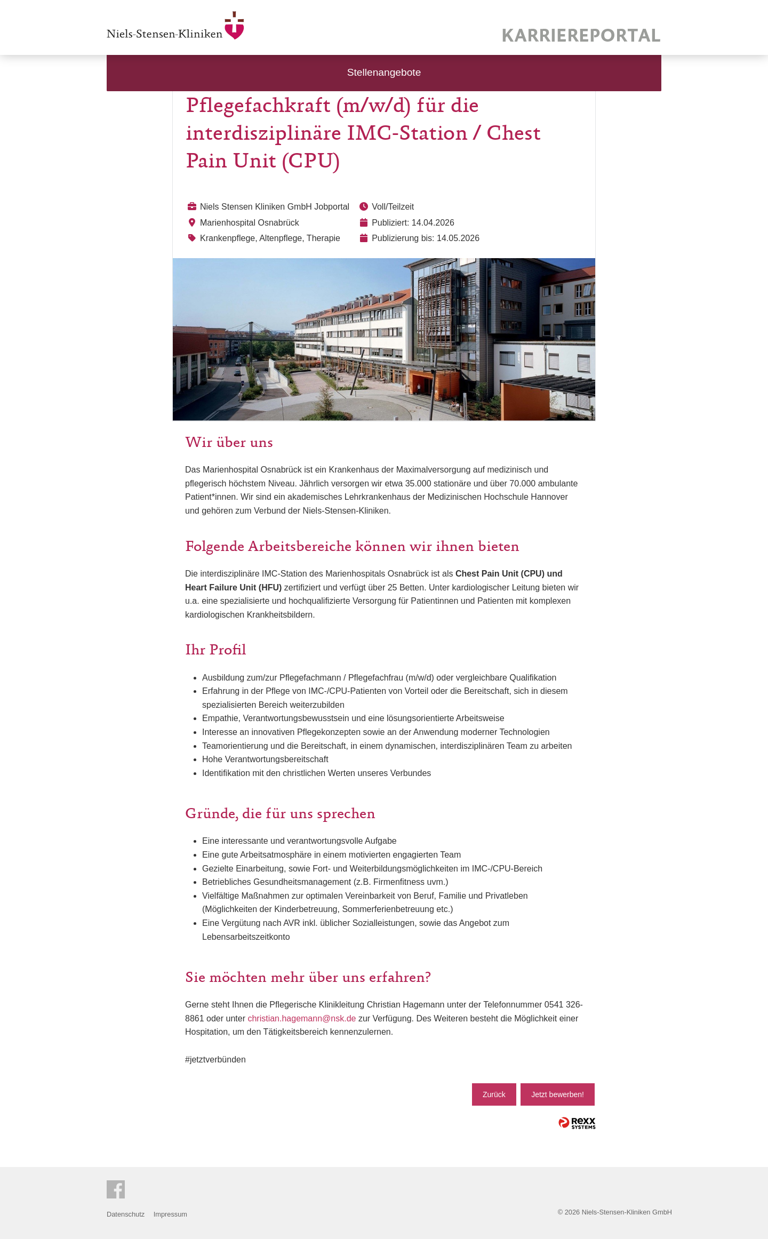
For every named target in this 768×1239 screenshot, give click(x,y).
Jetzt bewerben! (557, 1094)
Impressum (170, 1214)
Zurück (494, 1094)
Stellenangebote (384, 72)
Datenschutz (126, 1214)
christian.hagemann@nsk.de (301, 1018)
